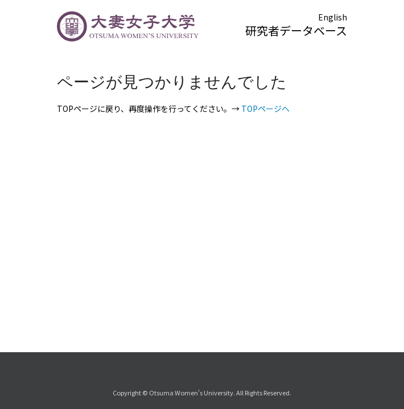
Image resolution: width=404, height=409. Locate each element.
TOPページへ (265, 108)
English (332, 17)
